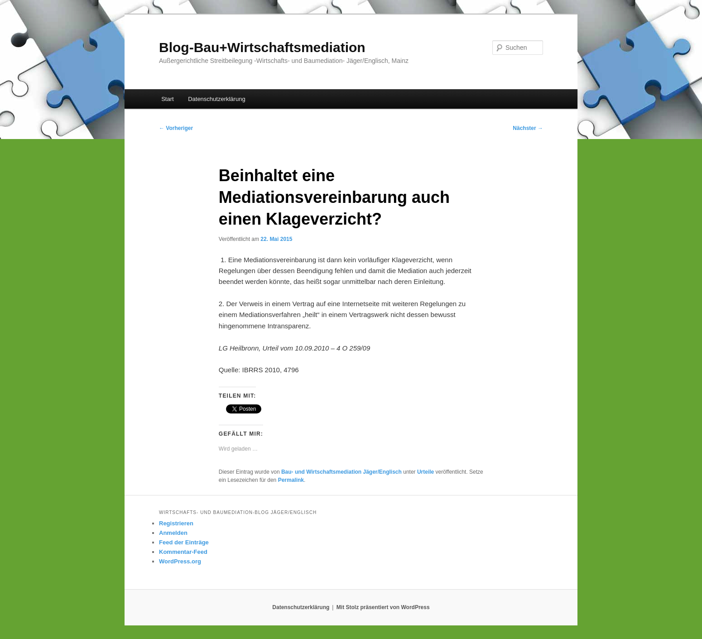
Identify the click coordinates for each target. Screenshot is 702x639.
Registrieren (176, 523)
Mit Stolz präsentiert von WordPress (383, 607)
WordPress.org (180, 561)
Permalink (291, 480)
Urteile (425, 472)
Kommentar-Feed (183, 551)
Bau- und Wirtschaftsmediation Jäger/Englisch (341, 472)
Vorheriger (176, 128)
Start (167, 99)
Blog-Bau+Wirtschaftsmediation (262, 47)
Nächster (528, 128)
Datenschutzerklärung (216, 99)
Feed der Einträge (184, 542)
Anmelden (173, 532)
